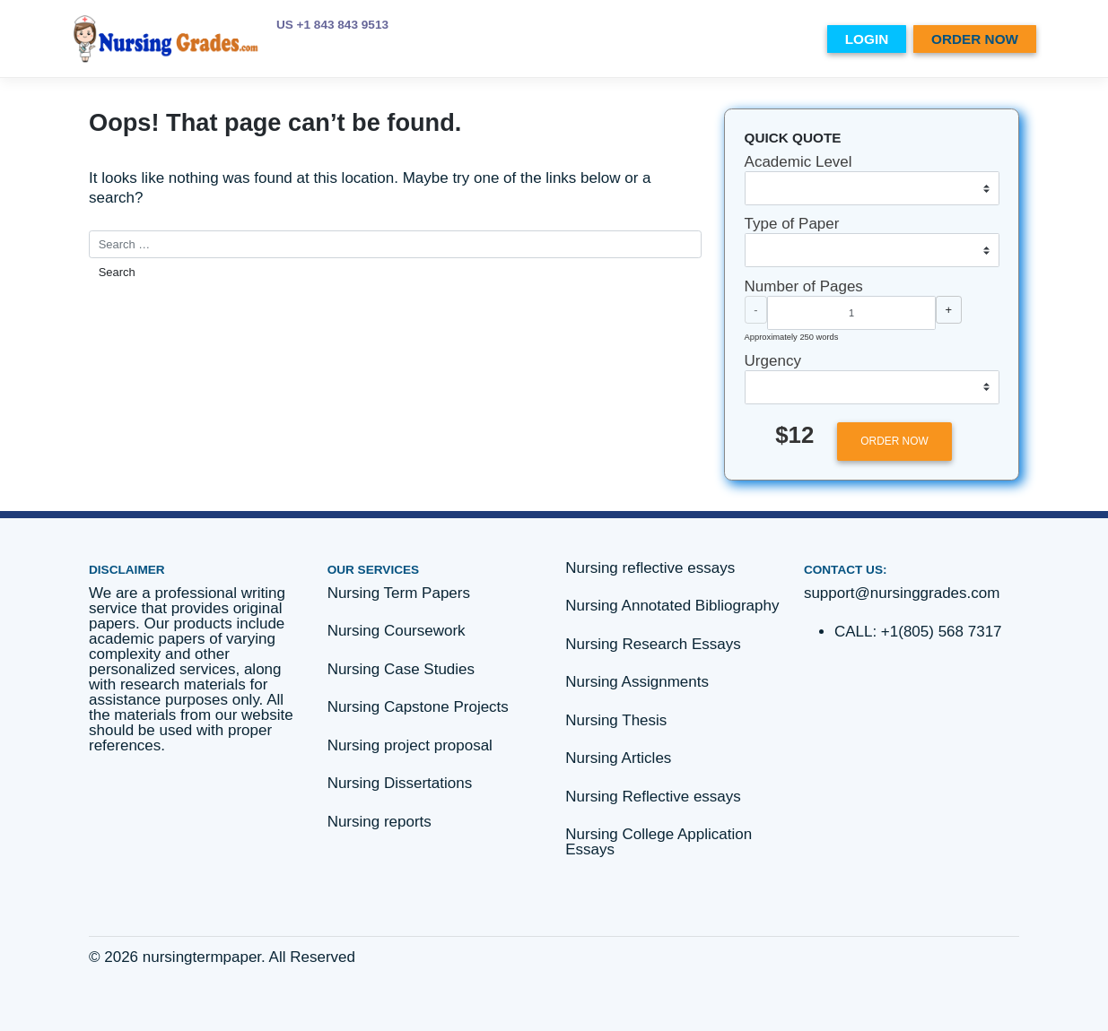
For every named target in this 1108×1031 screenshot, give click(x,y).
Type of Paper (792, 223)
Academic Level (798, 161)
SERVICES (644, 39)
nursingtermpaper (202, 957)
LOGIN (866, 39)
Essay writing (737, 39)
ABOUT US (566, 39)
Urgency (773, 360)
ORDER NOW (974, 39)
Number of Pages (804, 286)
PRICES (496, 39)
